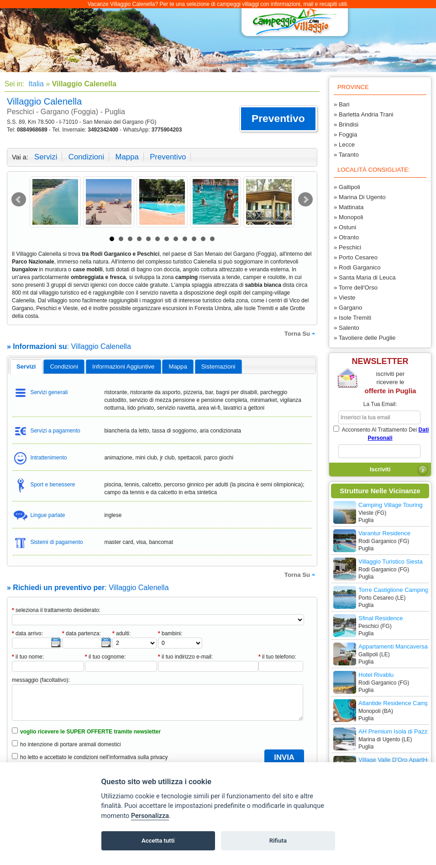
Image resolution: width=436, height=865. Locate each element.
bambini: (170, 633)
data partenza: (81, 633)
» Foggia (345, 134)
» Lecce (344, 144)
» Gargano (348, 307)
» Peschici (347, 247)
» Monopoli (348, 217)
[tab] (26, 366)
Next (305, 199)
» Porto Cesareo (356, 257)
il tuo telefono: (277, 657)
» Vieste (344, 297)
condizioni (86, 157)
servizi (45, 157)
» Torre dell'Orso (356, 287)
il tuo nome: (28, 657)
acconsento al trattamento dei (381, 433)
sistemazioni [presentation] (218, 366)
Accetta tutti (158, 840)
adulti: (121, 633)
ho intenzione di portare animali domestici (70, 744)
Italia (35, 84)
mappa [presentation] (177, 366)
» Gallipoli (347, 187)
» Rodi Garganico (357, 267)
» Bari (341, 104)
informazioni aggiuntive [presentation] (123, 366)
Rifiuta (278, 840)
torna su (300, 333)
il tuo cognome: (105, 657)
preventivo (168, 157)
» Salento (346, 327)
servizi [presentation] (26, 366)
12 (212, 239)
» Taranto (346, 154)
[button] (278, 118)
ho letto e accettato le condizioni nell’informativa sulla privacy (94, 757)
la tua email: (380, 404)
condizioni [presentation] (64, 366)
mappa (126, 157)
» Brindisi (346, 124)
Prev (18, 199)
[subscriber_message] (379, 451)
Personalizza (150, 816)
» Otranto (346, 237)
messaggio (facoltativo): (41, 680)
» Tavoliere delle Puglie (364, 337)
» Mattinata (348, 207)
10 (194, 239)
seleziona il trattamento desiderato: (56, 610)
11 (203, 239)
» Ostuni (345, 227)
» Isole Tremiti (352, 317)
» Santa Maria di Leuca (365, 277)
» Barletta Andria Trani (363, 114)
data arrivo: (27, 633)
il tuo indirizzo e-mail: (185, 657)
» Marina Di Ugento (360, 197)
